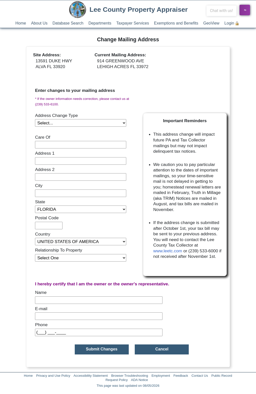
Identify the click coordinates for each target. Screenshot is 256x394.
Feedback (181, 375)
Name (40, 292)
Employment (161, 375)
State (40, 201)
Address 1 (44, 153)
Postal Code (46, 217)
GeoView (211, 23)
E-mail (41, 308)
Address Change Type (56, 115)
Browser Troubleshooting (129, 375)
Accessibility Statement (91, 375)
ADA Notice (139, 380)
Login (229, 23)
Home (21, 23)
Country (42, 234)
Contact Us (200, 375)
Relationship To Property (58, 250)
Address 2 (44, 169)
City (38, 185)
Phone (41, 324)
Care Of (42, 137)
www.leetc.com (167, 250)
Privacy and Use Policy (53, 375)
